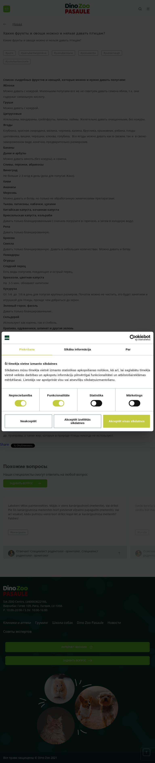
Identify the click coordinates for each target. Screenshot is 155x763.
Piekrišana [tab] (27, 349)
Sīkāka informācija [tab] (77, 349)
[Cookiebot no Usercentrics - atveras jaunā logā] (132, 338)
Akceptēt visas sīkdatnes (127, 421)
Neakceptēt (28, 421)
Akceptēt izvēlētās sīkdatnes (77, 421)
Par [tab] (128, 349)
